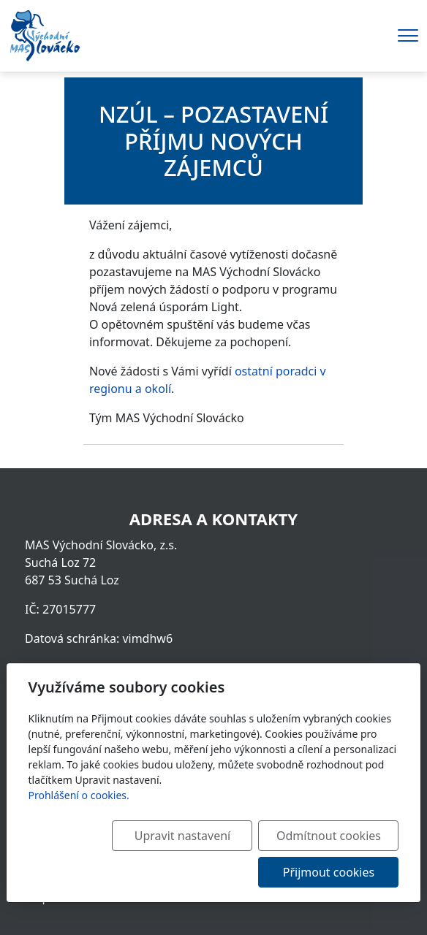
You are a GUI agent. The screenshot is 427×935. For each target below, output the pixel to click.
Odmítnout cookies (328, 836)
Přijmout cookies (328, 872)
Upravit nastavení (182, 836)
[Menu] (408, 35)
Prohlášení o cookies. (79, 795)
